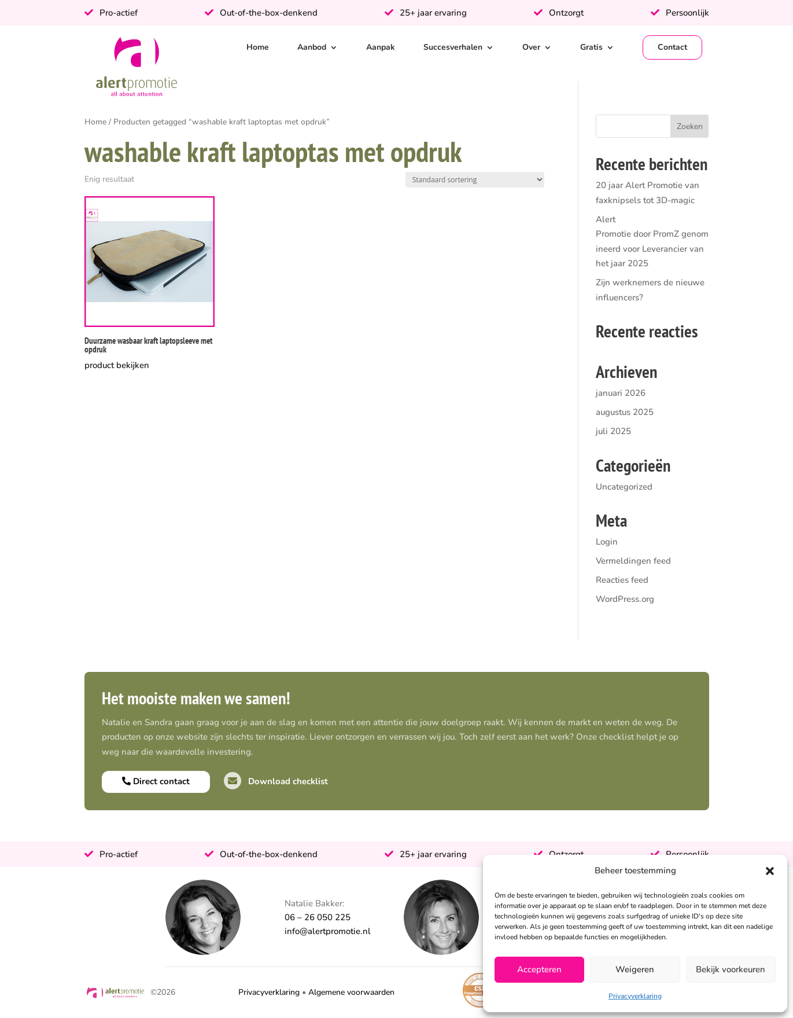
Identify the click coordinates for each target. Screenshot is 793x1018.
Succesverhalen (452, 47)
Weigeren (634, 969)
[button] (770, 871)
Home (257, 47)
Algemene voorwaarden (351, 992)
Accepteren (539, 969)
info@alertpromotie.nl (328, 931)
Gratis (591, 47)
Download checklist (276, 781)
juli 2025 (613, 431)
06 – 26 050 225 (318, 917)
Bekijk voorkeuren (730, 969)
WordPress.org (625, 599)
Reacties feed (622, 580)
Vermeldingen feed (633, 561)
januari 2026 (621, 393)
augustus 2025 (625, 412)
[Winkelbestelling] (474, 180)
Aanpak (380, 47)
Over (531, 47)
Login (607, 541)
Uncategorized (624, 487)
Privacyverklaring (635, 996)
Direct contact (156, 781)
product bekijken (116, 365)
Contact (672, 47)
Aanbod (311, 47)
